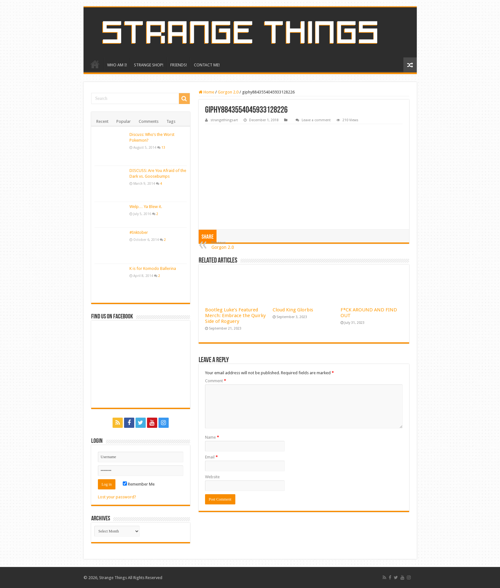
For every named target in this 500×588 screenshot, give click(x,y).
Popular (123, 121)
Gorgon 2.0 (228, 92)
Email (211, 457)
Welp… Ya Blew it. (145, 206)
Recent (102, 121)
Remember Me (139, 484)
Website (212, 476)
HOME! (95, 64)
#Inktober (138, 232)
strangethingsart (224, 120)
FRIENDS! (178, 65)
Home (206, 92)
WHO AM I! (117, 65)
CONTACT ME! (207, 65)
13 (163, 147)
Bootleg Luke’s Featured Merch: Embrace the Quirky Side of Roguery (235, 315)
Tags (170, 121)
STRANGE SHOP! (148, 65)
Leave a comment (316, 120)
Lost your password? (117, 497)
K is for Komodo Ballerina (152, 268)
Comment (215, 380)
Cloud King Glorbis (293, 310)
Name (212, 437)
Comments (148, 121)
